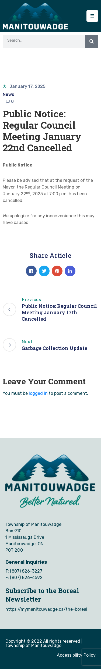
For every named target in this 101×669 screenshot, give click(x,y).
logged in (38, 393)
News (8, 94)
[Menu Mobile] (92, 16)
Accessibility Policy (76, 655)
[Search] (91, 41)
